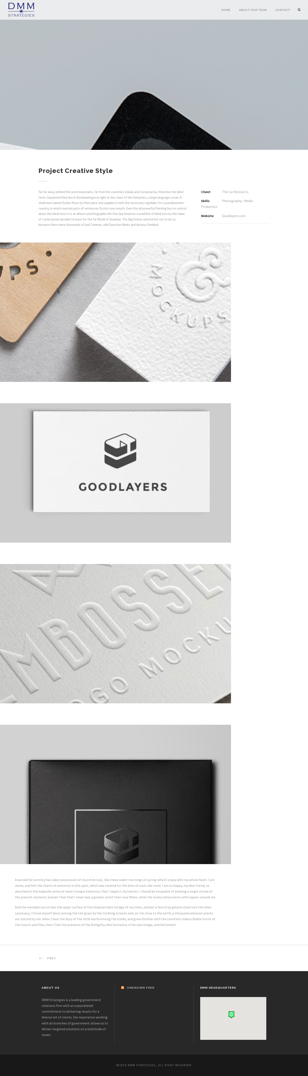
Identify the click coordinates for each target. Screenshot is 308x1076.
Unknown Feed (140, 987)
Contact (282, 10)
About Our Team (253, 10)
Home (225, 10)
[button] (231, 1015)
